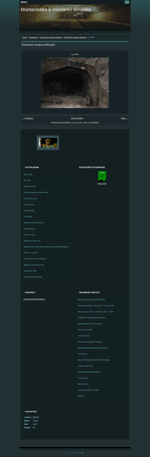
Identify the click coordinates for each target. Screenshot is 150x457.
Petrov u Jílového (31, 253)
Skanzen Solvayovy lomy (34, 265)
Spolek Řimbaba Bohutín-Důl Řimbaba (94, 360)
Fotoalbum (33, 37)
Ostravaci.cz (83, 378)
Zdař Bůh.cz (83, 354)
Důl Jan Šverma (30, 198)
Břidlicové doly (30, 186)
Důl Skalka (28, 216)
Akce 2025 (28, 174)
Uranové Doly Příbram (33, 277)
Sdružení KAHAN (85, 330)
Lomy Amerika (84, 336)
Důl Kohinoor (29, 204)
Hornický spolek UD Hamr (88, 390)
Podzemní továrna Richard (51, 37)
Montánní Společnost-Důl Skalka (91, 299)
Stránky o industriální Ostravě (90, 342)
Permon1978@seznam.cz (34, 299)
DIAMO (81, 396)
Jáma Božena (29, 229)
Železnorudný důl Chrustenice (90, 324)
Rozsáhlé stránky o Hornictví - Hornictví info (96, 305)
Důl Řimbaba (29, 210)
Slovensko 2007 (30, 271)
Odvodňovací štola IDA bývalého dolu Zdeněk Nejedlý (46, 247)
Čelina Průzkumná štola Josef (36, 192)
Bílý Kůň (27, 180)
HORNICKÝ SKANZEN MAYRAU (91, 318)
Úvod (24, 37)
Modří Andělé (83, 384)
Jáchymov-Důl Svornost (33, 222)
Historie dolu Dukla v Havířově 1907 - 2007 (96, 312)
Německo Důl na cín (32, 241)
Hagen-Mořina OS (85, 366)
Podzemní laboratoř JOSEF (89, 372)
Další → (124, 118)
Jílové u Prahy (29, 235)
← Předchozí (27, 118)
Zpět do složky (77, 118)
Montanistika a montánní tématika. (56, 9)
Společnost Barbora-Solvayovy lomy (93, 348)
